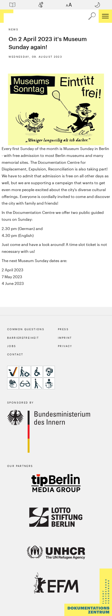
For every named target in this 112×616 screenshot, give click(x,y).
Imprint (65, 337)
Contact (15, 354)
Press (63, 329)
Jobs (11, 346)
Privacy (65, 346)
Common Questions (25, 329)
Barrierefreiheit (23, 337)
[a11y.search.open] (92, 16)
